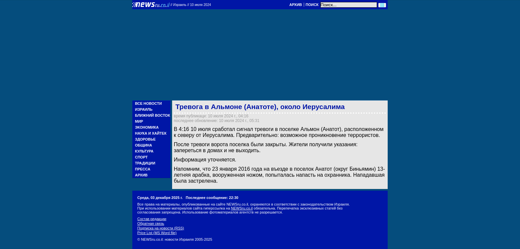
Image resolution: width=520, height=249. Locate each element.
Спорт (141, 157)
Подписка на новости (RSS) (160, 228)
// (190, 5)
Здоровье (145, 139)
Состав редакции (151, 219)
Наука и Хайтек (150, 133)
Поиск (312, 5)
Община (143, 145)
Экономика (147, 127)
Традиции (145, 163)
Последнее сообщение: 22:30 (212, 198)
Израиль (144, 109)
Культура (144, 151)
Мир (139, 121)
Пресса (142, 169)
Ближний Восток (152, 115)
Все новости (148, 103)
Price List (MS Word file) (156, 233)
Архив (295, 5)
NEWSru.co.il (242, 208)
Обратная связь (150, 223)
